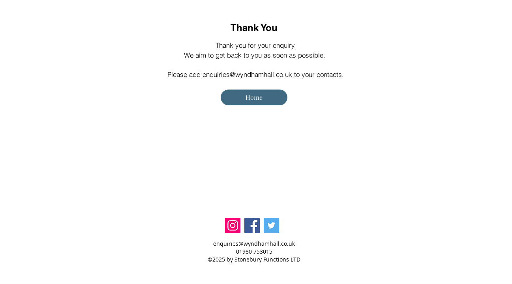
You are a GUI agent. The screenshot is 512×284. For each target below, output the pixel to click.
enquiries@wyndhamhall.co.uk (247, 74)
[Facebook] (252, 225)
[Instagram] (232, 225)
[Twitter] (271, 225)
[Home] (254, 97)
